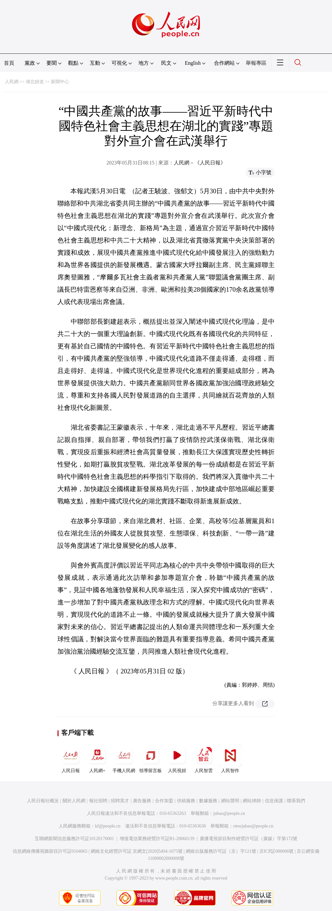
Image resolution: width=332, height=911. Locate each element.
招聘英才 (120, 800)
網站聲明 (230, 800)
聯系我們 (296, 800)
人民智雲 (203, 758)
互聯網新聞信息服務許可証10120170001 (74, 838)
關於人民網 (74, 800)
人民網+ (97, 758)
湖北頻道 (35, 81)
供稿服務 (186, 800)
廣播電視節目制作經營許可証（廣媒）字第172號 (248, 838)
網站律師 (252, 800)
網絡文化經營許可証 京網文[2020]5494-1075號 (137, 851)
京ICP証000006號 (276, 851)
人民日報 (70, 758)
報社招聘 (98, 800)
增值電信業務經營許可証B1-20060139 (157, 838)
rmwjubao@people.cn (253, 826)
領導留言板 (150, 758)
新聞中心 (60, 81)
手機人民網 (124, 758)
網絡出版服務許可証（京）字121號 (221, 851)
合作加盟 (164, 800)
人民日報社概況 (43, 800)
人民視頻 (177, 758)
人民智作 (230, 758)
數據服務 (208, 800)
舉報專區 (256, 63)
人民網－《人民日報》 (200, 162)
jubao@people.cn (229, 813)
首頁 (9, 63)
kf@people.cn (108, 826)
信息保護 (274, 800)
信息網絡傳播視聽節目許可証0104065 (50, 851)
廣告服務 (142, 800)
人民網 (11, 81)
